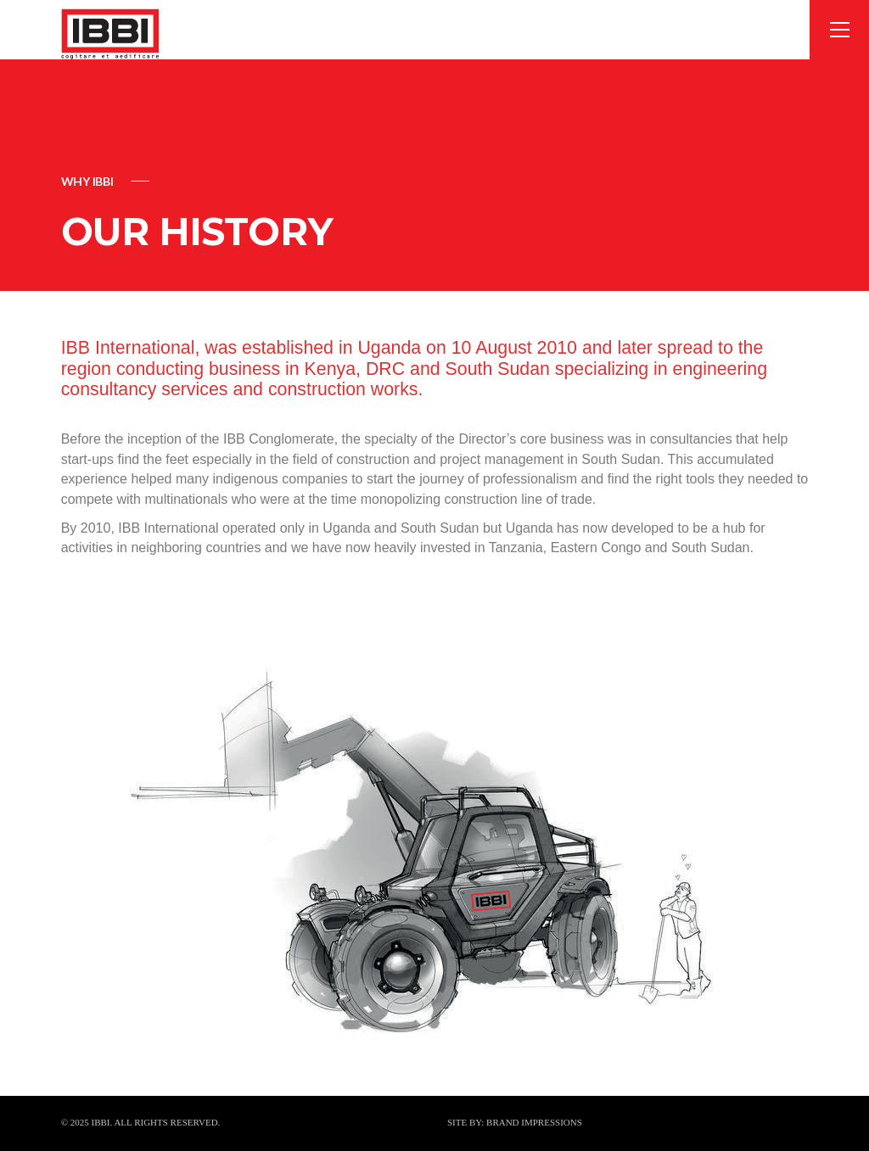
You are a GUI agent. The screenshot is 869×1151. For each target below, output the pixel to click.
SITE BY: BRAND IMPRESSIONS (514, 1122)
